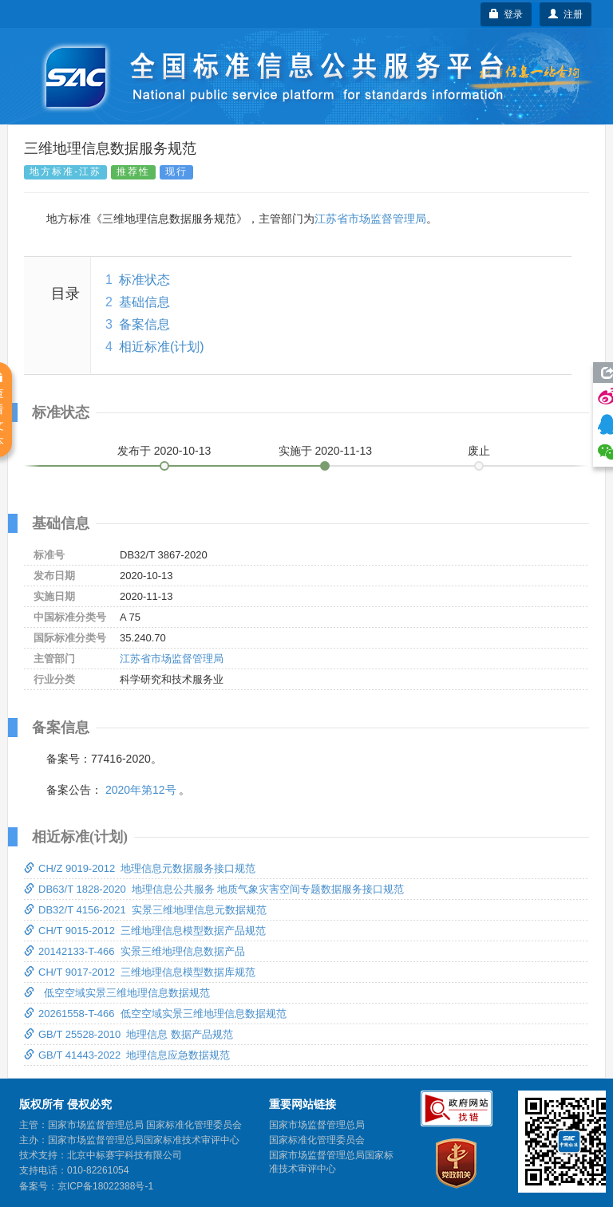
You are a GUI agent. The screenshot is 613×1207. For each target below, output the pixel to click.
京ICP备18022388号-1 (105, 1186)
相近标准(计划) (161, 346)
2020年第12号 (140, 789)
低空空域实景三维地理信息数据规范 (117, 993)
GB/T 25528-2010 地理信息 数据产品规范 (128, 1034)
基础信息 (144, 302)
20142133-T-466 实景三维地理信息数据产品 (134, 951)
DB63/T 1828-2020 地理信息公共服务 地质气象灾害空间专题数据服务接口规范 (214, 889)
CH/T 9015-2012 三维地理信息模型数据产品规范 (145, 931)
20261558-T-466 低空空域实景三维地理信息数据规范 (155, 1014)
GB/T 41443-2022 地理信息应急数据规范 (127, 1055)
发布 (164, 450)
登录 (506, 14)
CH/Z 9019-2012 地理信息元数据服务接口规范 (139, 868)
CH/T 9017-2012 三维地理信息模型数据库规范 (139, 972)
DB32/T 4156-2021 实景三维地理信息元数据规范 (145, 910)
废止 (479, 450)
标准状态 (144, 279)
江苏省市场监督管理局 (370, 218)
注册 (565, 14)
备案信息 (144, 324)
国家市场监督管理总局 (317, 1124)
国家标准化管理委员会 (317, 1140)
